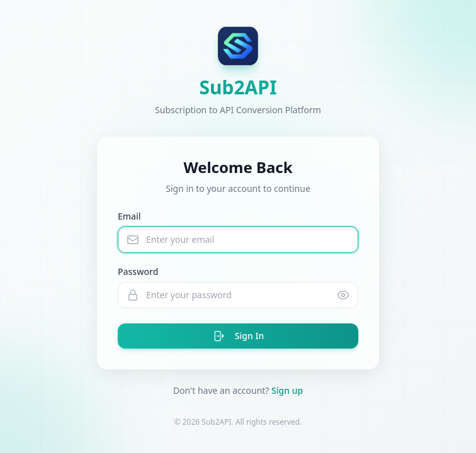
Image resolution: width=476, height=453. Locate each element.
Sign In (238, 336)
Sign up (287, 390)
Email (129, 216)
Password (138, 271)
